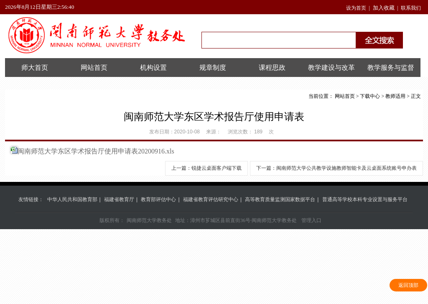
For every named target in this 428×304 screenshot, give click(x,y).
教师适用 (395, 96)
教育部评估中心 (158, 199)
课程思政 (272, 67)
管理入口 (311, 220)
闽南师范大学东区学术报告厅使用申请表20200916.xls (96, 151)
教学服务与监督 (390, 67)
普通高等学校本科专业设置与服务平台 (365, 199)
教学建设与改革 (331, 67)
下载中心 (370, 96)
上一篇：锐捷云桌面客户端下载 (206, 168)
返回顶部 (408, 285)
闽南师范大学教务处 (149, 220)
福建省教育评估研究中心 (210, 199)
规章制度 (212, 67)
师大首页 (34, 67)
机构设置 (153, 67)
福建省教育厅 (119, 199)
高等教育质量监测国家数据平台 (280, 199)
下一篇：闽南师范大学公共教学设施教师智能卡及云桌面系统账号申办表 (336, 168)
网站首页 (94, 67)
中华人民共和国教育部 (72, 199)
